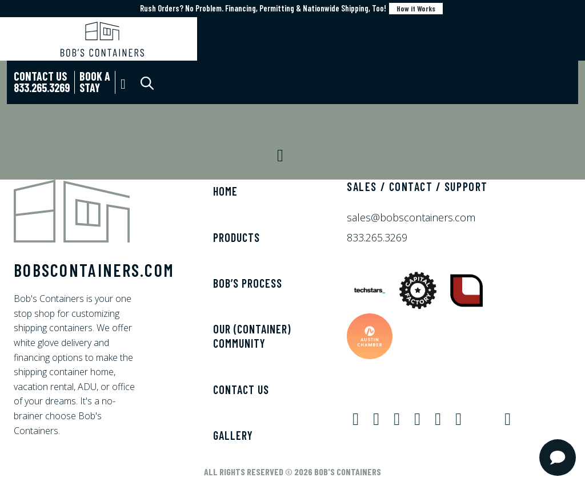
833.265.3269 (377, 237)
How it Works (415, 8)
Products (236, 237)
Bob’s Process (247, 283)
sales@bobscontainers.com (411, 217)
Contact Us (241, 389)
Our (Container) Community (252, 336)
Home (225, 191)
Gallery (233, 435)
